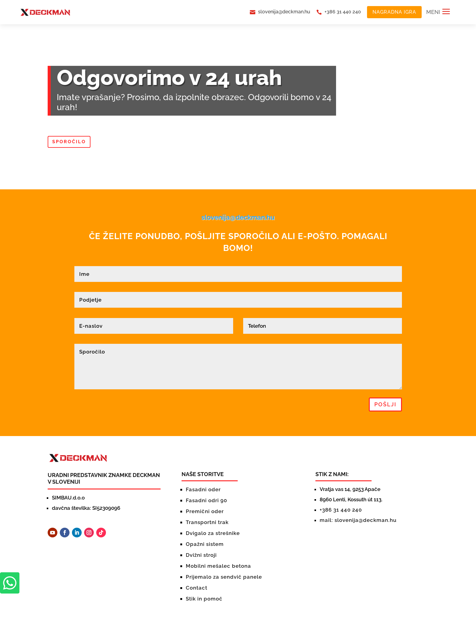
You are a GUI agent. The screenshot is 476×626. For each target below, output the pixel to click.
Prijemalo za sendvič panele (224, 577)
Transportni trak (207, 522)
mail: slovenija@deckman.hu (358, 520)
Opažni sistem (205, 544)
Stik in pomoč (204, 599)
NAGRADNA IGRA (394, 12)
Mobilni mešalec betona (218, 566)
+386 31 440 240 (343, 12)
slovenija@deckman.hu (284, 12)
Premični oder (205, 511)
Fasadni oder (203, 489)
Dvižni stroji (201, 555)
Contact (196, 588)
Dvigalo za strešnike (213, 533)
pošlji (385, 404)
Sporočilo (69, 141)
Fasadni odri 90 (206, 500)
